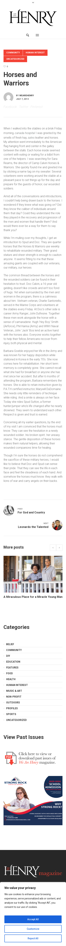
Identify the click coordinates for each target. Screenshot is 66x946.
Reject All (33, 938)
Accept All (33, 919)
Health (10, 679)
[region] (33, 914)
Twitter (23, 107)
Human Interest (35, 52)
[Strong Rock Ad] (33, 800)
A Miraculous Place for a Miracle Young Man (33, 597)
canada (19, 133)
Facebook (10, 107)
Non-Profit (13, 696)
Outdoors (13, 702)
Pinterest (36, 107)
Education (13, 661)
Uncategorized (15, 59)
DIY (8, 656)
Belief (10, 644)
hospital (30, 133)
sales (31, 137)
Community (13, 52)
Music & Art (14, 690)
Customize (33, 928)
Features (12, 667)
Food (9, 673)
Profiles (12, 708)
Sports (11, 714)
